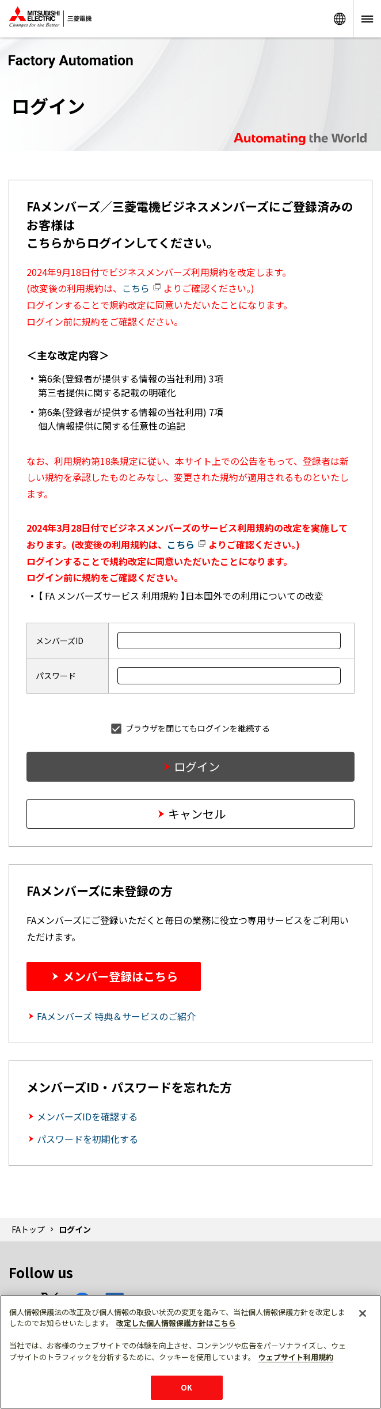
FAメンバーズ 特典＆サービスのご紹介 (116, 1016)
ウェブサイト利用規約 (295, 1356)
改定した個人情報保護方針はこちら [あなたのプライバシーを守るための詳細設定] (176, 1322)
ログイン (197, 766)
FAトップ (28, 1229)
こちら (141, 288)
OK (186, 1387)
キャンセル (197, 813)
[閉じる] (362, 1313)
